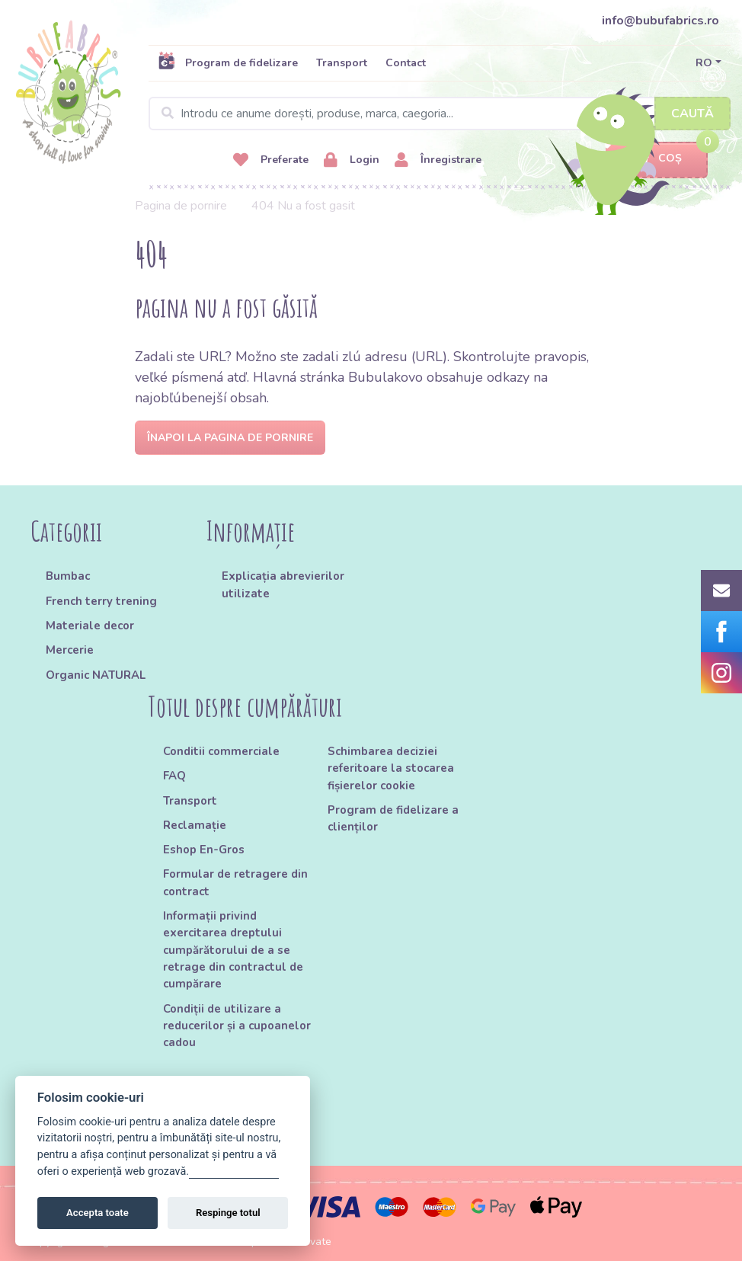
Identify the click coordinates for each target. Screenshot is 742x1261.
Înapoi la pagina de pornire (230, 437)
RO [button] (704, 63)
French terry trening (101, 601)
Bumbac (68, 576)
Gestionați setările (234, 1171)
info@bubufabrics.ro (660, 20)
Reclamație (194, 825)
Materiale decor (90, 625)
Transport (341, 63)
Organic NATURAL (96, 675)
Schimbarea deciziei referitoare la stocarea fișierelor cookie (391, 768)
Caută (692, 113)
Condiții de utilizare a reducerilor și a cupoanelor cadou (237, 1026)
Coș (657, 159)
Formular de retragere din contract (235, 882)
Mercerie (70, 650)
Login (351, 160)
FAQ (174, 775)
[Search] (440, 113)
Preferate (271, 160)
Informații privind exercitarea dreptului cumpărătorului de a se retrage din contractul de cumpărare (233, 949)
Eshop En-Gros (204, 849)
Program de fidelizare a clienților (393, 818)
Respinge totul (228, 1212)
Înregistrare (438, 160)
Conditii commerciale (221, 751)
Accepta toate (97, 1212)
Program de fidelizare (228, 62)
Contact (405, 63)
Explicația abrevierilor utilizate (283, 584)
